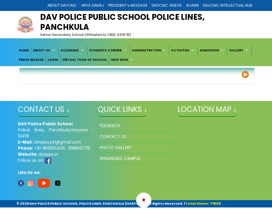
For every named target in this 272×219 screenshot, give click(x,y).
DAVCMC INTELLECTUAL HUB (227, 5)
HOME (24, 50)
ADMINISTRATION (146, 50)
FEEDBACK (110, 126)
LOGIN (53, 59)
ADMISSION (209, 50)
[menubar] (136, 55)
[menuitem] (24, 50)
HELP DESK (119, 59)
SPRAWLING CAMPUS (120, 159)
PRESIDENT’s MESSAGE (127, 5)
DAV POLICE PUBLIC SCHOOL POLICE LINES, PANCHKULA (122, 22)
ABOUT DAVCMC (62, 5)
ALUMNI (192, 5)
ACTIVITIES (180, 50)
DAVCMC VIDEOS (167, 5)
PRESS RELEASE (31, 59)
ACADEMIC (69, 50)
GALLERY (236, 50)
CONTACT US (113, 137)
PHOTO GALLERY (116, 148)
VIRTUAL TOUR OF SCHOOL (84, 59)
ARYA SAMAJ (92, 5)
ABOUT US (41, 50)
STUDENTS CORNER (105, 50)
